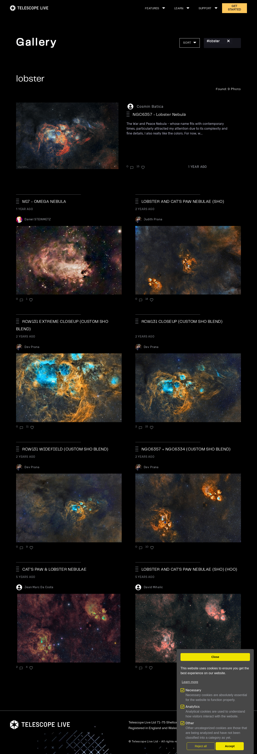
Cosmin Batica (150, 106)
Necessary (193, 690)
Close (215, 657)
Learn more (190, 682)
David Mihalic (153, 587)
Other (190, 723)
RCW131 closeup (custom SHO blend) (182, 322)
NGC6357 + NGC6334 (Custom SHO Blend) (186, 449)
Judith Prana (153, 219)
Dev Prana (32, 347)
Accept (230, 746)
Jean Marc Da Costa (38, 587)
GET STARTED (234, 8)
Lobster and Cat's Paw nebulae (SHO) (183, 202)
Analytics (193, 707)
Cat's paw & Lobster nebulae (54, 569)
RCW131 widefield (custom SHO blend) (65, 449)
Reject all (201, 746)
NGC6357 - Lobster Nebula (159, 115)
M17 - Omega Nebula (44, 202)
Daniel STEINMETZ (37, 219)
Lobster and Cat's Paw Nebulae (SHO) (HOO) (189, 569)
